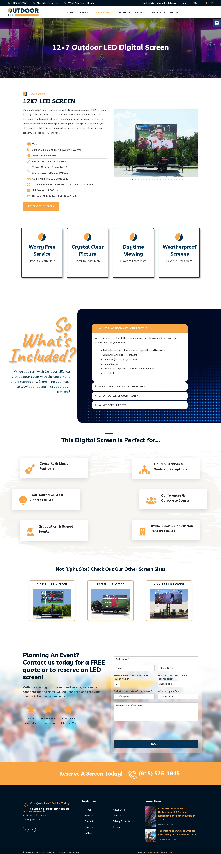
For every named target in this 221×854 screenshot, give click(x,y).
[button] (217, 23)
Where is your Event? (170, 691)
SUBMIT (156, 744)
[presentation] (137, 735)
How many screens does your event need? (131, 677)
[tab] (140, 328)
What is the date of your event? (133, 691)
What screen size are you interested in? (173, 677)
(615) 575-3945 (159, 773)
